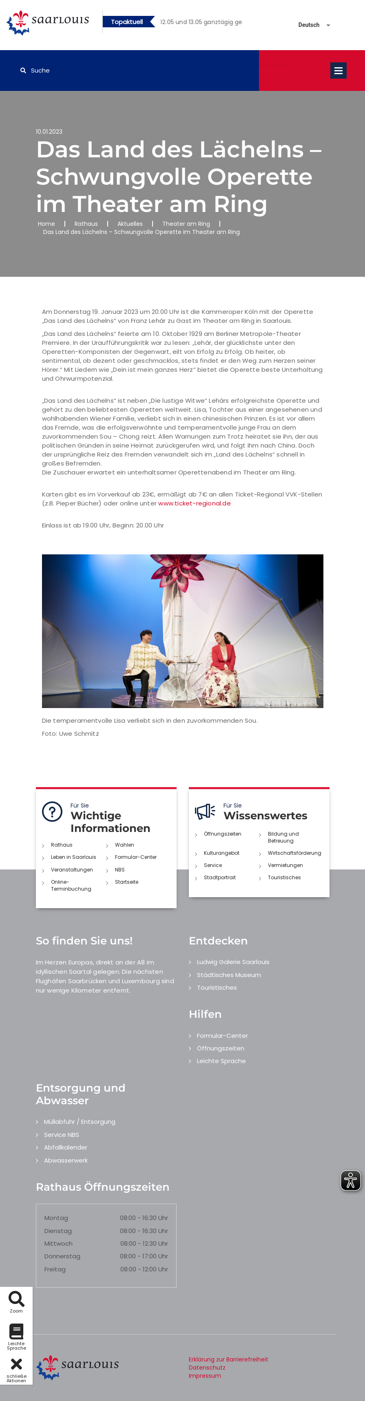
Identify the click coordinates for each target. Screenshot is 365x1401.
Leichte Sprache (221, 1061)
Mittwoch (58, 1243)
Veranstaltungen (72, 869)
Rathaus (86, 224)
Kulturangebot (221, 852)
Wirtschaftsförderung (294, 852)
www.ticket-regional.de (194, 503)
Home (46, 224)
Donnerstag (62, 1256)
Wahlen (124, 844)
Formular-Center (136, 857)
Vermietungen (285, 865)
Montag (56, 1217)
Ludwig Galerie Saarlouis (233, 962)
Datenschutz (207, 1367)
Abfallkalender (65, 1147)
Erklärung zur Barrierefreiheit (228, 1359)
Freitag (55, 1269)
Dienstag (58, 1231)
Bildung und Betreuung (283, 837)
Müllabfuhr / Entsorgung (79, 1121)
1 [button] (195, 23)
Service (213, 865)
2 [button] (207, 23)
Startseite (126, 881)
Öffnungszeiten (222, 833)
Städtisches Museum (229, 975)
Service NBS (61, 1134)
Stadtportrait (220, 877)
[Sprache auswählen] (304, 25)
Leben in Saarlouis (73, 857)
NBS (120, 869)
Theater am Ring (186, 224)
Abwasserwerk (66, 1160)
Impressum (205, 1376)
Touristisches (284, 877)
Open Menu (338, 70)
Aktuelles (130, 224)
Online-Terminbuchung (71, 885)
